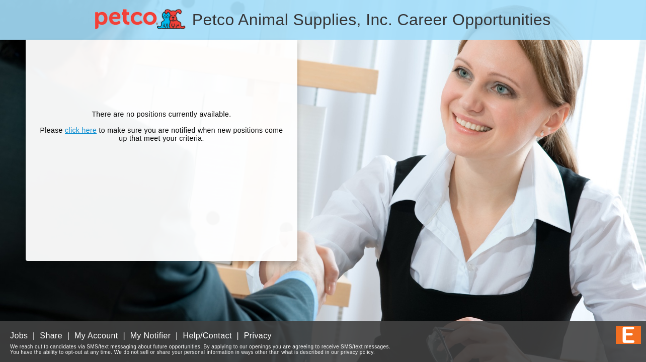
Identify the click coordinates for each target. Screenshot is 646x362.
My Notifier (150, 335)
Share (51, 335)
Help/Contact (207, 335)
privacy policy (357, 352)
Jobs (19, 335)
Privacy (258, 335)
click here (81, 130)
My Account (96, 335)
